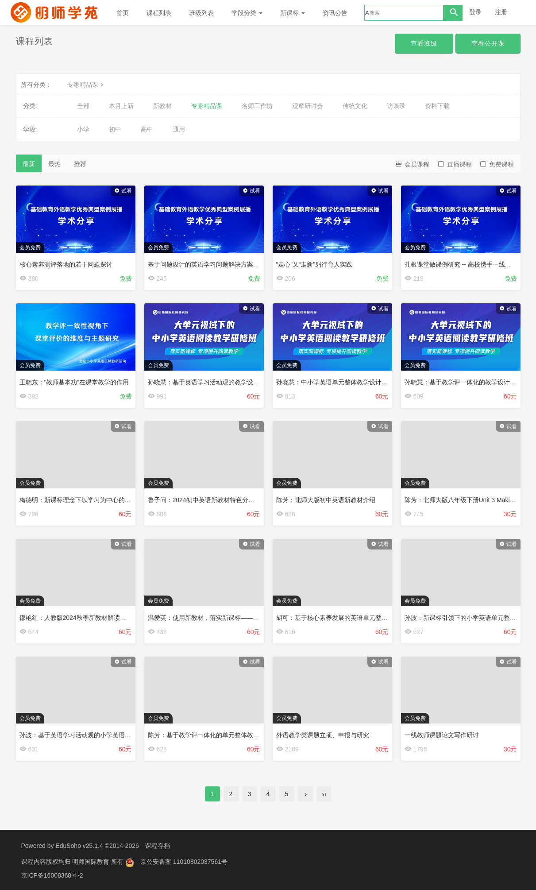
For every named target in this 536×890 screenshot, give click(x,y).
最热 (54, 163)
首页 (122, 12)
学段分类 (246, 12)
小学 (83, 129)
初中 (115, 129)
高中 (147, 129)
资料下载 (437, 105)
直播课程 (455, 164)
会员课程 (412, 163)
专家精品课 (86, 84)
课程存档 (157, 845)
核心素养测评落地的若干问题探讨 (65, 264)
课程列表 (159, 12)
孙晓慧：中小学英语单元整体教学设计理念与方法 (344, 382)
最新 (29, 163)
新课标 (292, 12)
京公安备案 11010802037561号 (184, 861)
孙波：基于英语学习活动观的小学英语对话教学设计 (90, 735)
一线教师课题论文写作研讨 (442, 735)
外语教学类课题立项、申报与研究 (322, 735)
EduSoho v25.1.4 (79, 845)
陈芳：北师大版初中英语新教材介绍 (325, 499)
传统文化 (355, 105)
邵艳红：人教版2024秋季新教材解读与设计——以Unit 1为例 (102, 617)
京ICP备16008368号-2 (52, 874)
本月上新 (121, 105)
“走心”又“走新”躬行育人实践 (314, 264)
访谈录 (396, 105)
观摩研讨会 (307, 105)
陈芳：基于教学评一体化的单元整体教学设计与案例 (219, 735)
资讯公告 (335, 12)
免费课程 (497, 164)
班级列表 (201, 12)
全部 (83, 105)
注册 (501, 11)
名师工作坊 (257, 105)
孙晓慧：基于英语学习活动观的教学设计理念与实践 (219, 382)
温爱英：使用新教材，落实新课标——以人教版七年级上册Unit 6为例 (243, 617)
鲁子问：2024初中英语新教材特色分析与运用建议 (216, 499)
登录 (475, 11)
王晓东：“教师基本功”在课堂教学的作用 (74, 382)
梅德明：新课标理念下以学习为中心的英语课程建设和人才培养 (106, 499)
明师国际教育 (91, 861)
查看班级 (424, 43)
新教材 (162, 105)
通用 (179, 129)
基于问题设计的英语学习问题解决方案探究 (207, 264)
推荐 (80, 163)
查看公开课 (488, 43)
